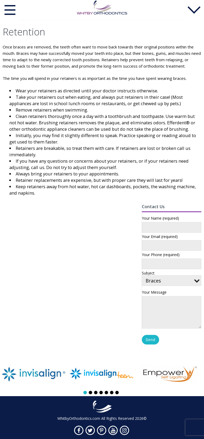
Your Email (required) (160, 237)
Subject (171, 277)
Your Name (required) (160, 218)
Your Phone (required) (161, 255)
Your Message (154, 292)
